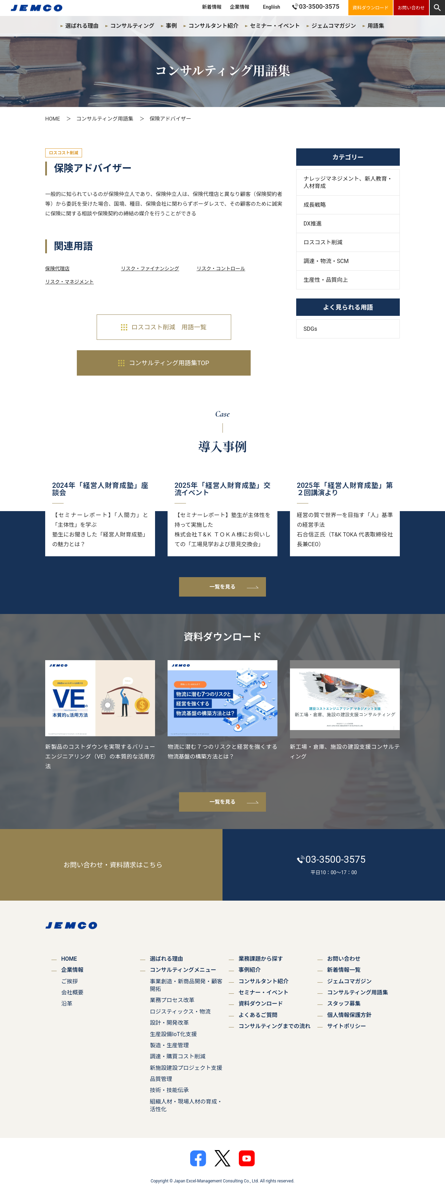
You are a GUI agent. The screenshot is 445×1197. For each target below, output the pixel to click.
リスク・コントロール (221, 268)
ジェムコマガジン (334, 26)
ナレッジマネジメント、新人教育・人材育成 (348, 182)
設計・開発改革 (169, 1022)
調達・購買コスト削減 (177, 1056)
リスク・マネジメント (69, 282)
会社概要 (72, 992)
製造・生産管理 (169, 1045)
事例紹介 (249, 970)
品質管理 (161, 1079)
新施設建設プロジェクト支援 (186, 1068)
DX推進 (313, 223)
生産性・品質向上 (326, 280)
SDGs (310, 329)
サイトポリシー (346, 1026)
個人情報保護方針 (349, 1015)
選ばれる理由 (82, 26)
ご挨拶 (69, 981)
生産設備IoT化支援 (173, 1034)
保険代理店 (57, 268)
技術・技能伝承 (169, 1090)
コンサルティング (132, 26)
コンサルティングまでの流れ (274, 1026)
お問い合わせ (344, 959)
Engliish (271, 7)
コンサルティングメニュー (183, 970)
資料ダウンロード (260, 1003)
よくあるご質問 (257, 1015)
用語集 (375, 26)
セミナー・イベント (275, 26)
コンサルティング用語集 (104, 119)
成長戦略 (315, 205)
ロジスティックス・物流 (180, 1011)
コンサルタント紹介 (213, 26)
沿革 (66, 1003)
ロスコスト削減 (323, 242)
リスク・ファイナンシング (150, 268)
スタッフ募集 (344, 1003)
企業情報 (239, 7)
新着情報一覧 (344, 970)
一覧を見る (222, 587)
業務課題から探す (260, 959)
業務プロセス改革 (172, 1000)
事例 (171, 26)
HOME (52, 119)
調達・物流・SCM (326, 261)
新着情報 (211, 7)
